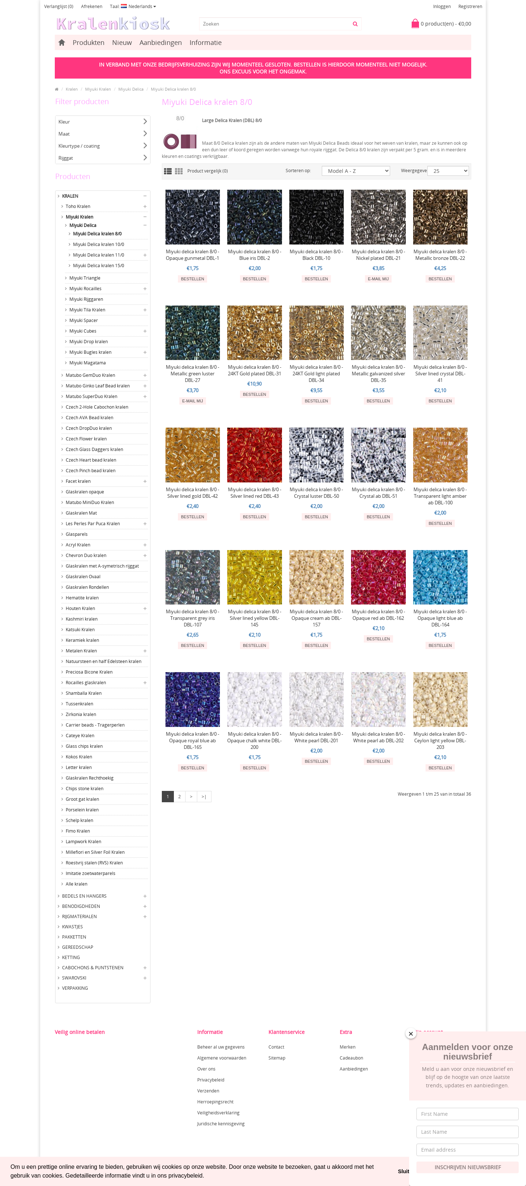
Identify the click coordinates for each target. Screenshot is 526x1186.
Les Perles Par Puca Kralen (93, 523)
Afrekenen (91, 6)
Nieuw (122, 42)
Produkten (88, 42)
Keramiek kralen (82, 640)
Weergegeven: (408, 170)
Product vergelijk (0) (207, 171)
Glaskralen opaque (85, 492)
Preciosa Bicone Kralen (89, 672)
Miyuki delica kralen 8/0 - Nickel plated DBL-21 (378, 254)
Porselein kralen (82, 810)
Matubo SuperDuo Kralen (91, 396)
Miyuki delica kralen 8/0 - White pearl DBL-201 (316, 737)
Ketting (71, 957)
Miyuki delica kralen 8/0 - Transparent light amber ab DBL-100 (440, 496)
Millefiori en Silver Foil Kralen (95, 852)
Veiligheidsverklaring (218, 1113)
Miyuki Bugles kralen (90, 352)
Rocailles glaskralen (86, 682)
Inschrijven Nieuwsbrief (468, 1167)
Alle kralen (76, 884)
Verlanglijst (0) (58, 6)
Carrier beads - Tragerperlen (95, 725)
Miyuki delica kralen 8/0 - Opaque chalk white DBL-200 (254, 740)
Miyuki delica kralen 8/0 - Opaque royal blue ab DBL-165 (192, 740)
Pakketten (74, 937)
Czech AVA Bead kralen (89, 417)
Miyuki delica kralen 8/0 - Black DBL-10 (316, 254)
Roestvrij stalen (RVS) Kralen (94, 863)
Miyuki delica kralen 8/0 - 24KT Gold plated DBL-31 (254, 370)
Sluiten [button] (406, 1171)
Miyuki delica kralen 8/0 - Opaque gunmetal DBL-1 (192, 254)
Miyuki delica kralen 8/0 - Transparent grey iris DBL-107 (192, 618)
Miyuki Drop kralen (88, 341)
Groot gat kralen (82, 799)
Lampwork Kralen (83, 841)
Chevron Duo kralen (86, 555)
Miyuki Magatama (87, 363)
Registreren (470, 6)
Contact (276, 1047)
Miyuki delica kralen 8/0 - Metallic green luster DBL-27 (192, 373)
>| (204, 796)
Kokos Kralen (79, 757)
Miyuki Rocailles (85, 288)
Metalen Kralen (81, 651)
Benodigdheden (81, 906)
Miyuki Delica (131, 89)
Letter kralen (79, 767)
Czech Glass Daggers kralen (94, 449)
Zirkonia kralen (81, 714)
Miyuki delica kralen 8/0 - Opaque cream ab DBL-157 (316, 618)
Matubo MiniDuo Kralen (90, 502)
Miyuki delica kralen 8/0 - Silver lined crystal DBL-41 (440, 373)
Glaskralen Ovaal (83, 576)
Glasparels (77, 534)
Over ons (206, 1069)
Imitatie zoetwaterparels (90, 873)
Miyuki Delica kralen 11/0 (98, 255)
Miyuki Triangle (84, 278)
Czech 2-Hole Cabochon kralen (97, 407)
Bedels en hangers (84, 896)
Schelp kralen (79, 820)
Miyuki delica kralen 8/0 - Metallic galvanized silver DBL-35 (378, 373)
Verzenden (208, 1091)
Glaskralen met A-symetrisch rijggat (102, 566)
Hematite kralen (82, 598)
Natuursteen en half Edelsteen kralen (103, 661)
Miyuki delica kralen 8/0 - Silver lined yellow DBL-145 (254, 618)
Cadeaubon (351, 1058)
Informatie (206, 42)
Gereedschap (77, 947)
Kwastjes (72, 927)
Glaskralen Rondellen (87, 587)
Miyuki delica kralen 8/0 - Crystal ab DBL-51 (378, 492)
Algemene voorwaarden (221, 1058)
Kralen (72, 89)
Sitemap (276, 1058)
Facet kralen (78, 481)
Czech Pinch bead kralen (90, 470)
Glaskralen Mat (81, 513)
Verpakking (75, 988)
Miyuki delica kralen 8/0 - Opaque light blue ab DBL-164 (440, 618)
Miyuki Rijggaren (86, 299)
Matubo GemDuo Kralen (90, 375)
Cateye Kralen (80, 735)
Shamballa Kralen (84, 693)
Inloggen (442, 6)
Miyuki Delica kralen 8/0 (173, 89)
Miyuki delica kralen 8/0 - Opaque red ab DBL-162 (378, 614)
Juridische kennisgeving (221, 1124)
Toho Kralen (78, 206)
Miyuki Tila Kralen (87, 310)
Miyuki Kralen (98, 89)
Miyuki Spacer (83, 320)
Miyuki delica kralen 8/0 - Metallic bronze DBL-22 (440, 254)
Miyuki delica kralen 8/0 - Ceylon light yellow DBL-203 (440, 740)
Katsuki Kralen (80, 629)
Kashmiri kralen (82, 619)
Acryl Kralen (78, 545)
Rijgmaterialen (79, 916)
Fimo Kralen (78, 831)
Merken (347, 1047)
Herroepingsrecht (215, 1102)
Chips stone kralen (84, 788)
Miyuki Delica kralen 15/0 (98, 265)
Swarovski (74, 978)
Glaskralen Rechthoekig (90, 778)
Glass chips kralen (84, 746)
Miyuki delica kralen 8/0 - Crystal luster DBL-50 (316, 492)
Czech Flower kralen (86, 439)
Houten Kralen (80, 608)
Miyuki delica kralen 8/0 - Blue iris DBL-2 (254, 254)
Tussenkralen (79, 704)
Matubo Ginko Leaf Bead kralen (98, 386)
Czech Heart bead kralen (91, 460)
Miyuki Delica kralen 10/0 (98, 244)
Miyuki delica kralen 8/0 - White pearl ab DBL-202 (378, 737)
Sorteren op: (298, 170)
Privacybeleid (210, 1080)
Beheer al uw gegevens (221, 1047)
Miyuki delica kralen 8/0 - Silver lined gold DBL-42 (192, 492)
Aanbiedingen (161, 42)
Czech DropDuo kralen (89, 428)
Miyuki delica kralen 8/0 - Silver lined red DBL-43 (254, 492)
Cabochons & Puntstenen (92, 968)
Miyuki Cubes (82, 331)
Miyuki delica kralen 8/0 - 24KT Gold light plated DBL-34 (316, 373)
